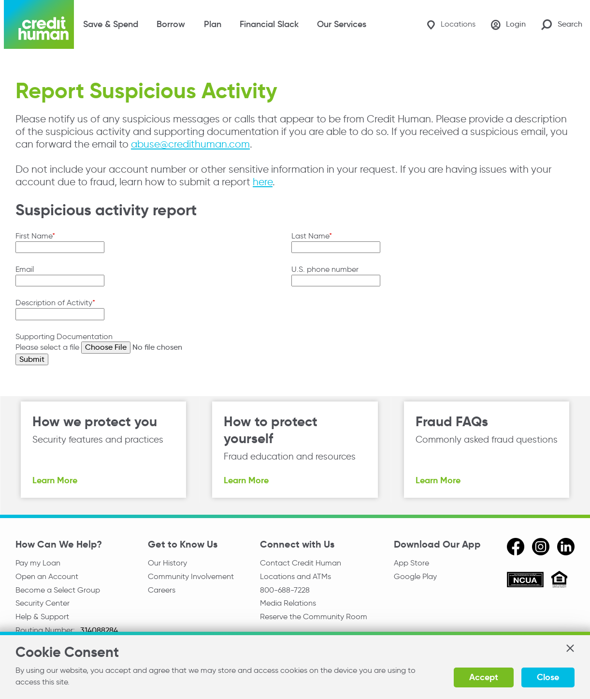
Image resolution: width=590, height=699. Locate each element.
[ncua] (525, 581)
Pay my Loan (37, 562)
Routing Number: (46, 630)
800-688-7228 (285, 590)
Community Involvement (191, 576)
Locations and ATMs (295, 576)
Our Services (341, 24)
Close (548, 677)
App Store (411, 562)
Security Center (42, 603)
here (263, 182)
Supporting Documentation (64, 336)
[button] (570, 648)
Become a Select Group (57, 590)
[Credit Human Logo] (39, 24)
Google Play (415, 576)
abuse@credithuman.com (190, 144)
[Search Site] (561, 24)
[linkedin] (566, 546)
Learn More (54, 480)
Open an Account (46, 576)
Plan (212, 24)
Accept (483, 677)
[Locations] (451, 24)
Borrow (171, 24)
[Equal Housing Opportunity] (559, 581)
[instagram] (540, 546)
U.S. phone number (325, 269)
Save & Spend (110, 24)
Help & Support (42, 616)
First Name (33, 235)
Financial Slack (269, 24)
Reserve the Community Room (313, 616)
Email (24, 269)
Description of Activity (53, 303)
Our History (167, 562)
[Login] (508, 24)
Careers (161, 590)
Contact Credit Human (300, 562)
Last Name (310, 235)
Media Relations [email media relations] (288, 603)
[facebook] (515, 546)
